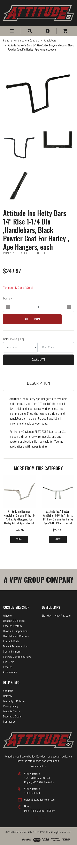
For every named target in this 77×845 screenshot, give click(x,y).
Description (38, 383)
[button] (12, 31)
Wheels (7, 615)
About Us (8, 691)
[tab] (38, 385)
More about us (38, 766)
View (19, 539)
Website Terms (12, 711)
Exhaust (7, 667)
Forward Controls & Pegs (17, 657)
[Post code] (57, 347)
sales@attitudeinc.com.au (39, 799)
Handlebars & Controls (16, 636)
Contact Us (9, 721)
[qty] (38, 307)
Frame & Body (11, 641)
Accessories (10, 672)
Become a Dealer (12, 716)
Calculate (38, 359)
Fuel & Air (8, 662)
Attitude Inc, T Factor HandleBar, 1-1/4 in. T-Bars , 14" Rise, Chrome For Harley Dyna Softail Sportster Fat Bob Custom (58, 519)
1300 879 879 (32, 793)
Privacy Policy (10, 706)
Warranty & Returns (14, 701)
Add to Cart (32, 319)
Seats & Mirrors (12, 651)
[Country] (20, 347)
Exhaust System (12, 626)
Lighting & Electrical (14, 621)
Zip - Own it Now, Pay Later (56, 615)
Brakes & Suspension (15, 631)
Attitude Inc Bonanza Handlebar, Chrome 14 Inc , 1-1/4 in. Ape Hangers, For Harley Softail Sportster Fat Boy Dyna (19, 519)
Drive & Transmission (15, 646)
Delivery (7, 696)
